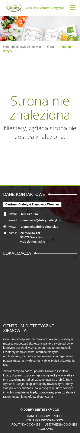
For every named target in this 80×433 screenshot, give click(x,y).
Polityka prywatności (44, 420)
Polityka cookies (26, 424)
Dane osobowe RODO (44, 416)
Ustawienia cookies (61, 424)
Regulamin (44, 428)
